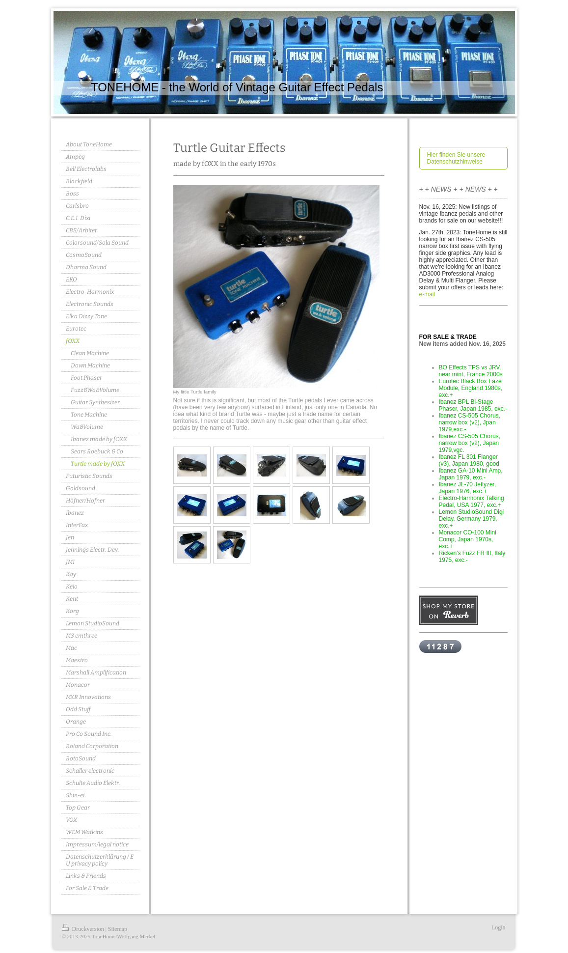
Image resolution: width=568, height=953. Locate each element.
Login (498, 927)
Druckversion (84, 928)
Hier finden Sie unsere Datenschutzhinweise (456, 158)
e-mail (427, 294)
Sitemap (117, 928)
